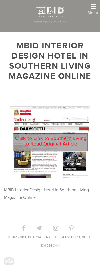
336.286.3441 (50, 245)
